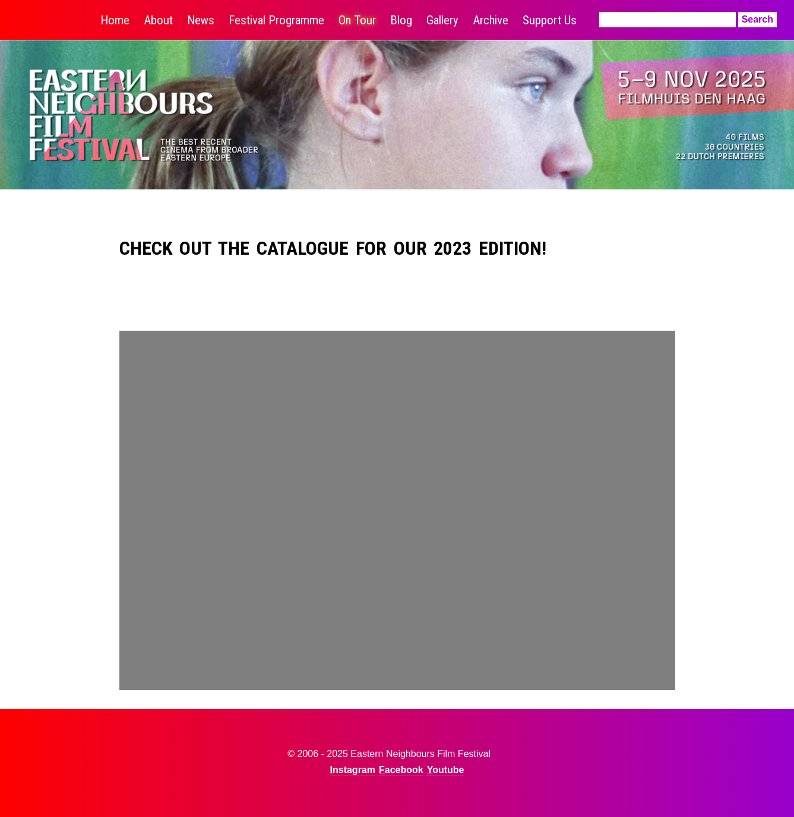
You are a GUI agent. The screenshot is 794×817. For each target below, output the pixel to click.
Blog (401, 20)
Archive (490, 20)
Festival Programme (276, 20)
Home (114, 20)
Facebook (401, 770)
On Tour (357, 20)
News (200, 20)
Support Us (550, 20)
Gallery (442, 20)
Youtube (445, 770)
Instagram (352, 770)
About (158, 20)
